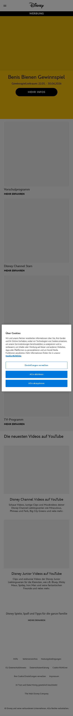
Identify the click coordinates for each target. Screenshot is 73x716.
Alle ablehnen (36, 374)
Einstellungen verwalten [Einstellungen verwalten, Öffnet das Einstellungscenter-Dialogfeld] (36, 365)
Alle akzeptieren (36, 383)
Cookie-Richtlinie (13, 356)
